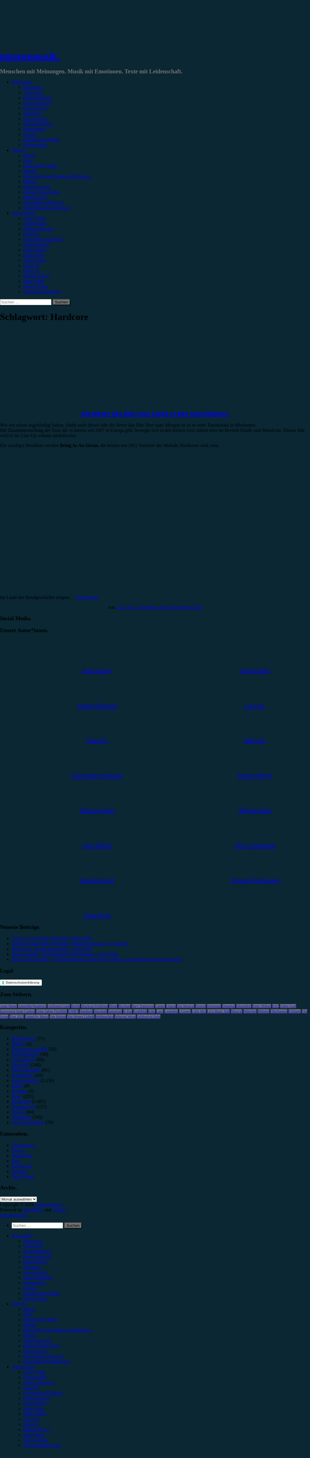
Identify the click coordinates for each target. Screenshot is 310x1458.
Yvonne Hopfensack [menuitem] (42, 1445)
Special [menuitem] (30, 1288)
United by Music (37, 1017)
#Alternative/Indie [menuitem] (40, 1319)
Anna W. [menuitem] (31, 1387)
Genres (18, 150)
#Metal (29, 171)
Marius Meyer (36, 275)
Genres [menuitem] (18, 1303)
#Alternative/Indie (40, 165)
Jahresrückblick (37, 123)
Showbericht (35, 108)
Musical (236, 1011)
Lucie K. (31, 265)
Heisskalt (100, 1011)
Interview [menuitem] (32, 1267)
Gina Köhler (34, 249)
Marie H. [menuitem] (31, 1424)
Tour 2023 (17, 1017)
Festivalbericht (37, 102)
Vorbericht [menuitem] (33, 1246)
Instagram (115, 1011)
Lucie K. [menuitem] (31, 1419)
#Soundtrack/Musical (43, 202)
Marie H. (31, 270)
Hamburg (86, 1011)
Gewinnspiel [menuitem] (35, 1272)
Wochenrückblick (28, 1122)
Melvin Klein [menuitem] (35, 1440)
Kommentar (34, 129)
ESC (275, 1006)
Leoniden (171, 1011)
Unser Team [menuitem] (34, 1371)
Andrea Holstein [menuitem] (38, 1382)
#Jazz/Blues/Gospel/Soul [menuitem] (46, 1361)
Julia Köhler (34, 260)
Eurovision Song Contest (17, 1011)
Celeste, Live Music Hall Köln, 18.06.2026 (52, 938)
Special (30, 134)
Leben (17, 1085)
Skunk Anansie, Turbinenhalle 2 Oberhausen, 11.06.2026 (65, 954)
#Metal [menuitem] (29, 1324)
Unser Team (34, 218)
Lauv (160, 1011)
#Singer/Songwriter (41, 192)
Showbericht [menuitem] (35, 1261)
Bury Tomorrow (143, 1006)
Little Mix (199, 1011)
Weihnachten (105, 1017)
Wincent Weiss (125, 1017)
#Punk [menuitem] (29, 1335)
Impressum (22, 1155)
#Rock (29, 155)
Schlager (295, 1011)
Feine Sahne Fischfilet (51, 1011)
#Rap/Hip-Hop (37, 186)
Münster (263, 1011)
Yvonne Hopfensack (42, 291)
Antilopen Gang (59, 1006)
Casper (160, 1006)
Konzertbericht (37, 97)
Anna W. (31, 233)
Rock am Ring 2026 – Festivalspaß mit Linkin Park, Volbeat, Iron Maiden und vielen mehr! (97, 959)
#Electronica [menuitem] (35, 1351)
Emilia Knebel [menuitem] (36, 1398)
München (250, 1011)
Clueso (171, 1006)
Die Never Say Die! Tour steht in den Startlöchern (155, 414)
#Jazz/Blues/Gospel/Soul (46, 207)
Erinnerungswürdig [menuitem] (41, 1293)
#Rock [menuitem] (29, 1309)
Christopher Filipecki (43, 239)
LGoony (185, 1011)
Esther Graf (288, 1006)
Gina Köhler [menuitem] (34, 1403)
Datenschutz (23, 1145)
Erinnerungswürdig (41, 139)
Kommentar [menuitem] (34, 1282)
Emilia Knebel (36, 244)
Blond (113, 1006)
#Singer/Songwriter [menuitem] (41, 1345)
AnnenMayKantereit (32, 1006)
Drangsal (228, 1006)
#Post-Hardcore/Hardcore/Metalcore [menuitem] (57, 1330)
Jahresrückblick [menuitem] (37, 1277)
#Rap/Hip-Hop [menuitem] (37, 1340)
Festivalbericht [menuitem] (37, 1256)
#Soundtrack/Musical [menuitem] (43, 1356)
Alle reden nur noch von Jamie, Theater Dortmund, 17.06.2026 (70, 943)
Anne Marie (8, 1006)
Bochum (124, 1006)
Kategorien (22, 81)
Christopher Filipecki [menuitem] (43, 1392)
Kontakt (19, 1171)
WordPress (33, 1209)
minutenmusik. (30, 56)
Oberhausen (278, 1011)
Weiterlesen (87, 597)
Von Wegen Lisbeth (80, 1017)
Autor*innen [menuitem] (23, 1366)
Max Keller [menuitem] (33, 1434)
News (17, 1096)
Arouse (59, 1209)
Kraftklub (140, 1011)
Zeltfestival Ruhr (149, 1017)
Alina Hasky (34, 223)
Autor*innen (23, 213)
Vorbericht (33, 92)
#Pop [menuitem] (28, 1314)
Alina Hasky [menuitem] (34, 1377)
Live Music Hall (218, 1011)
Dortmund (214, 1006)
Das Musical (185, 1006)
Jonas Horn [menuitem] (33, 1408)
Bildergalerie (35, 144)
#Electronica (35, 197)
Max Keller (33, 281)
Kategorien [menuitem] (22, 1235)
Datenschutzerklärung (23, 982)
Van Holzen (58, 1017)
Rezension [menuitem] (33, 1240)
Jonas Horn (33, 254)
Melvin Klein (35, 286)
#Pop (28, 160)
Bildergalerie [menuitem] (35, 1298)
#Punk (29, 181)
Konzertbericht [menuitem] (37, 1251)
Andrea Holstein (38, 228)
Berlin (75, 1006)
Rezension (33, 87)
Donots (201, 1006)
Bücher (18, 1043)
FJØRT (73, 1011)
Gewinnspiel (35, 118)
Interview (32, 113)
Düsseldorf (244, 1006)
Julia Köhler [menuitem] (34, 1413)
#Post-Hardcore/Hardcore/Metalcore (57, 176)
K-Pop (127, 1011)
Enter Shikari (261, 1006)
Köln (151, 1011)
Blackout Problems (94, 1006)
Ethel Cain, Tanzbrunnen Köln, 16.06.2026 (52, 948)
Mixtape (19, 1090)
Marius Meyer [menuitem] (36, 1429)
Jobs (16, 1160)
